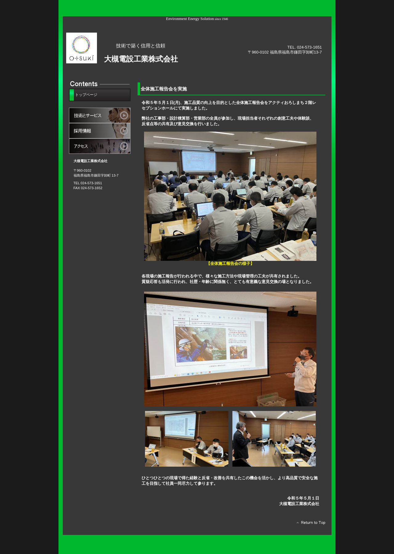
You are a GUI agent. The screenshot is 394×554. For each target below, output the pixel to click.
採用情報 (100, 130)
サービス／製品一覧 (100, 115)
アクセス (100, 146)
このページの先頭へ (309, 524)
